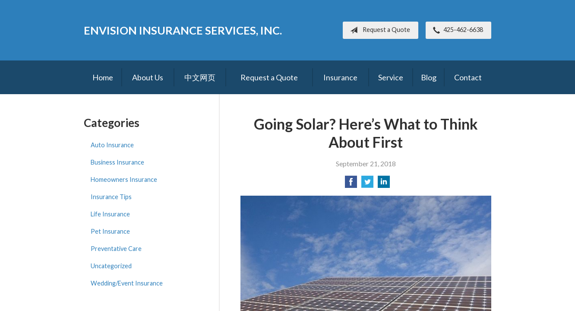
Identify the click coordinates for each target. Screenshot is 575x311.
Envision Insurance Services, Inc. (183, 30)
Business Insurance (117, 162)
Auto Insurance (112, 145)
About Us (147, 77)
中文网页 (199, 77)
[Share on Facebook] (351, 184)
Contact (468, 77)
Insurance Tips (111, 196)
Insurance (340, 77)
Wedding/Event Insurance (127, 283)
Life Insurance (110, 214)
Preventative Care (116, 248)
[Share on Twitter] (367, 184)
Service (390, 77)
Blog (428, 77)
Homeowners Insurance (124, 179)
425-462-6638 (456, 30)
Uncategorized (111, 266)
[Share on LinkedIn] (384, 184)
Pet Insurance (110, 231)
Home (102, 77)
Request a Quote (378, 30)
